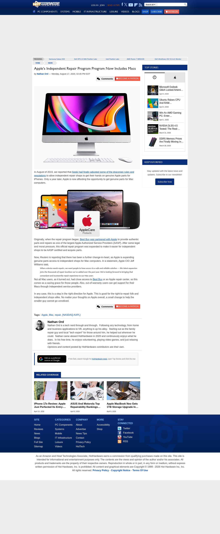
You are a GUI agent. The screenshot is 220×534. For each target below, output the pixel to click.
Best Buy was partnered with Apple (98, 239)
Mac (51, 315)
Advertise (81, 429)
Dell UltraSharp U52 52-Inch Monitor (168, 59)
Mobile (58, 433)
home (38, 63)
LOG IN (94, 5)
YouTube (128, 437)
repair (58, 315)
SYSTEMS (65, 11)
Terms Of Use (140, 470)
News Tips (81, 433)
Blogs (37, 438)
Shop (145, 11)
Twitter (126, 428)
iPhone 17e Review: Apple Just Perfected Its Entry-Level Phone (50, 405)
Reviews (38, 429)
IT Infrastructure (63, 438)
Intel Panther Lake (112, 59)
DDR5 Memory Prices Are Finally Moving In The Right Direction (170, 140)
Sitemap (38, 446)
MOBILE (77, 11)
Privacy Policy (83, 442)
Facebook (128, 432)
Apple (44, 315)
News (50, 63)
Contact (80, 438)
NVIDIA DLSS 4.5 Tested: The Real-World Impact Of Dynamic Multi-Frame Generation (170, 127)
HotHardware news (99, 359)
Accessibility (103, 425)
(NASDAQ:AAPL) (71, 315)
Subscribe (156, 11)
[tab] (155, 78)
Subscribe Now (165, 182)
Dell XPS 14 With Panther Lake (85, 59)
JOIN (102, 5)
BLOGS (135, 11)
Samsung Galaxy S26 (57, 59)
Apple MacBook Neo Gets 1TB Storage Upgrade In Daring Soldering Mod (122, 405)
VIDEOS (125, 11)
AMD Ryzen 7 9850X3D (135, 59)
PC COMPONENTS (47, 11)
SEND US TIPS (113, 5)
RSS (125, 441)
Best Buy (97, 279)
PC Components (63, 425)
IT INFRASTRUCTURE (95, 11)
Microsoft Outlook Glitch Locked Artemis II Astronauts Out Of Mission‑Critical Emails (171, 89)
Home (37, 425)
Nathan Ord (56, 322)
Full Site (38, 442)
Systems (59, 429)
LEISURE (114, 11)
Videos (58, 446)
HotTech (80, 446)
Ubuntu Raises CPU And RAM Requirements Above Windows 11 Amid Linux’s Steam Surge (170, 101)
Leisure (59, 442)
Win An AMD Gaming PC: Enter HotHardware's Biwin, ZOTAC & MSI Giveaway (170, 115)
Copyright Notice (120, 470)
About (79, 425)
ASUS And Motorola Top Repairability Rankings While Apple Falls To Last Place (85, 405)
